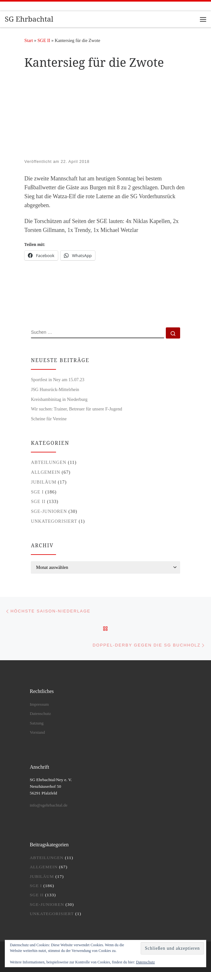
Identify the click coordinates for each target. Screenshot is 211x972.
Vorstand (37, 732)
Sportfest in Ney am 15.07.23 (57, 379)
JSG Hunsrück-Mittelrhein (55, 389)
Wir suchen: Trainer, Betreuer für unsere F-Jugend (76, 408)
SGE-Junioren (49, 511)
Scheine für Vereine (49, 418)
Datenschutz (145, 962)
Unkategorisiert (54, 521)
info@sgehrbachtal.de (48, 805)
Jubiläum (43, 482)
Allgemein (45, 472)
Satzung (37, 723)
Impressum (39, 704)
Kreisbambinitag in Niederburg (59, 399)
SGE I (37, 491)
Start (29, 40)
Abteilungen (49, 462)
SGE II (44, 40)
